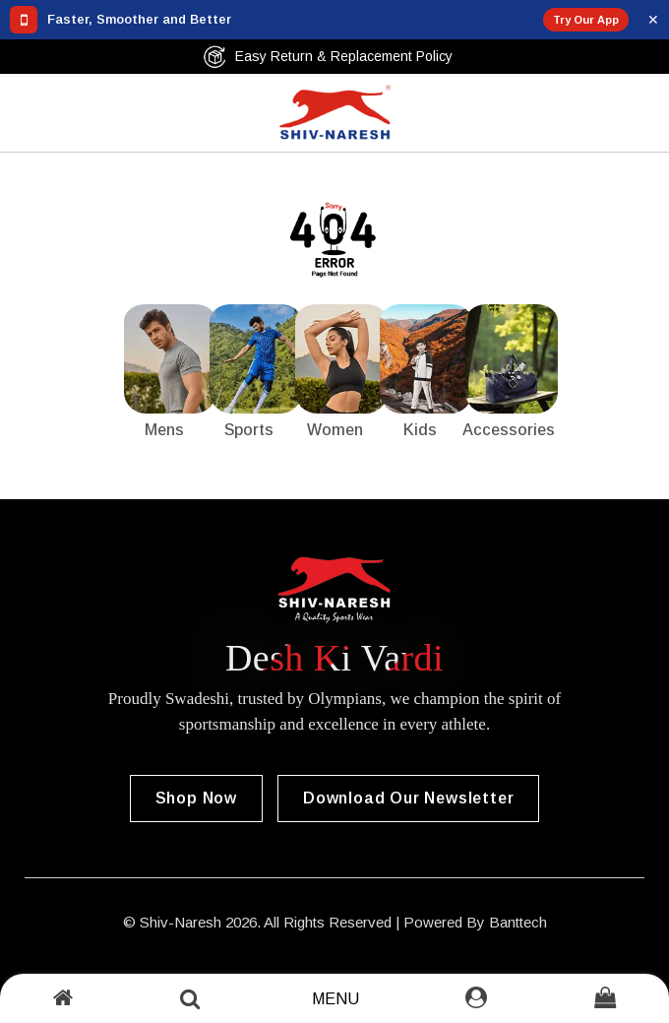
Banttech (518, 922)
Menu (335, 999)
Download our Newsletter (408, 798)
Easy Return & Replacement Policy (328, 56)
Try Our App (586, 20)
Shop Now (196, 798)
